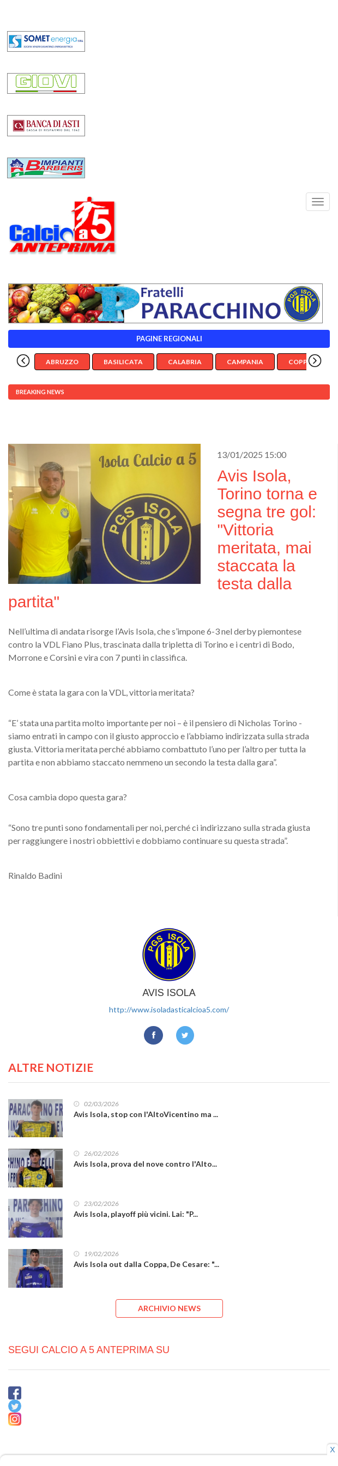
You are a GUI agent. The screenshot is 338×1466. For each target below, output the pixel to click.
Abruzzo (62, 362)
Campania (245, 362)
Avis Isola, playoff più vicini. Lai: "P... (136, 1213)
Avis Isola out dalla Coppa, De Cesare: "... (146, 1264)
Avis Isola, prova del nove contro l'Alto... (145, 1163)
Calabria (185, 362)
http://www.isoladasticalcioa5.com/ (169, 1009)
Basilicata (123, 362)
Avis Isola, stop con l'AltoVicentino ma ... (146, 1114)
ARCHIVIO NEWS (169, 1308)
